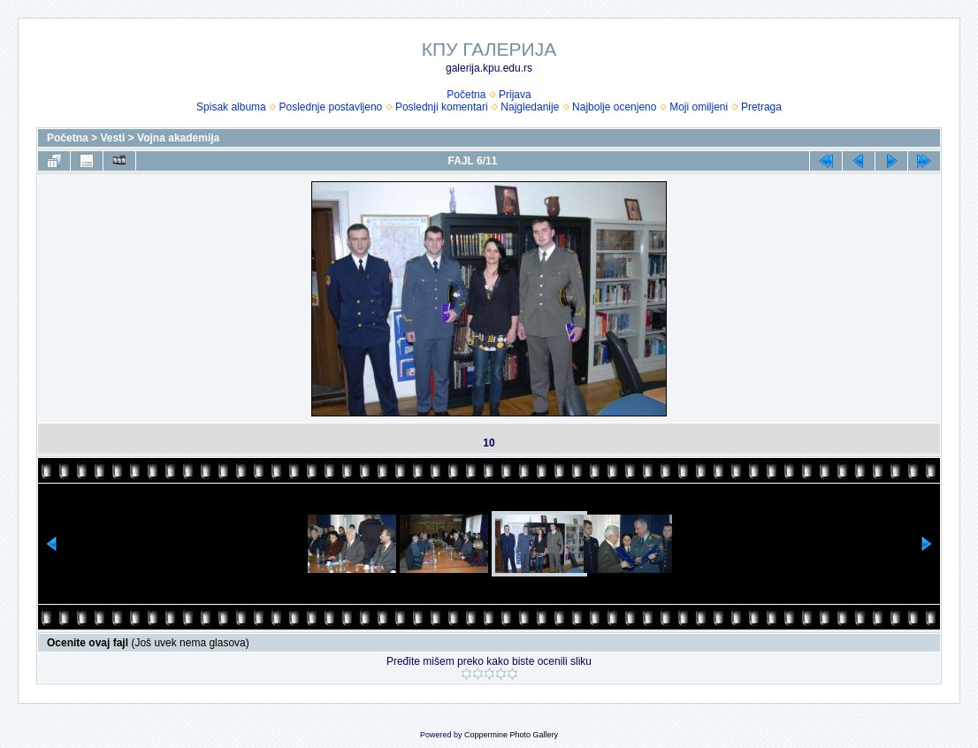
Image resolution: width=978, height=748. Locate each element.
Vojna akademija (178, 138)
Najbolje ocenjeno (614, 107)
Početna (466, 94)
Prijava (515, 94)
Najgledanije (529, 107)
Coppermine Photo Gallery (511, 734)
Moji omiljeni (698, 107)
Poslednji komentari (441, 107)
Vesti (112, 138)
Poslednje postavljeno (330, 107)
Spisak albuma (231, 107)
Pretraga (761, 107)
